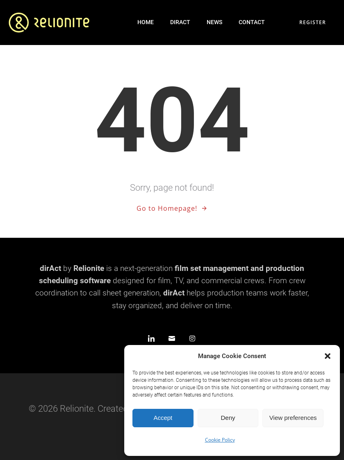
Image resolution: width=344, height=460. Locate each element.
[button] (327, 356)
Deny (228, 417)
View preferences (293, 417)
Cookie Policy (220, 439)
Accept (162, 417)
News (214, 22)
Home (145, 22)
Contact (252, 22)
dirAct (180, 22)
